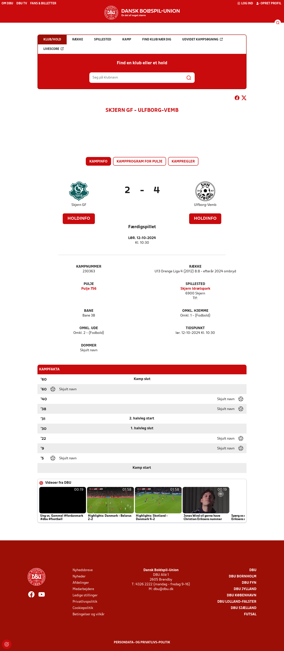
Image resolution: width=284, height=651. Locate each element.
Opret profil (268, 3)
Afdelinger (81, 583)
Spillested (195, 284)
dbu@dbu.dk (163, 589)
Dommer (88, 345)
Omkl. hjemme (195, 311)
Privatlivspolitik (85, 601)
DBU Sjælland (243, 608)
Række (195, 266)
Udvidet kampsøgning (202, 39)
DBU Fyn (249, 583)
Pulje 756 (88, 288)
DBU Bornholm (242, 576)
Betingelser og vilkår (89, 614)
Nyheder (79, 576)
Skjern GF (78, 205)
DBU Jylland (245, 589)
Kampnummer (88, 266)
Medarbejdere (83, 589)
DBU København (241, 595)
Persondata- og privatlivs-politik (142, 642)
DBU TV (21, 3)
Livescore (53, 48)
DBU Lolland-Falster (236, 601)
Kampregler (183, 161)
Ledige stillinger (85, 595)
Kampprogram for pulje (140, 161)
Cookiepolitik (83, 608)
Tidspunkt (195, 328)
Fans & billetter (43, 3)
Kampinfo (98, 161)
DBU (252, 570)
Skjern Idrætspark (195, 288)
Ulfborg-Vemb (205, 205)
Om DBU (7, 3)
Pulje (89, 284)
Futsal (250, 614)
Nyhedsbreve (83, 570)
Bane (88, 311)
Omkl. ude (88, 328)
